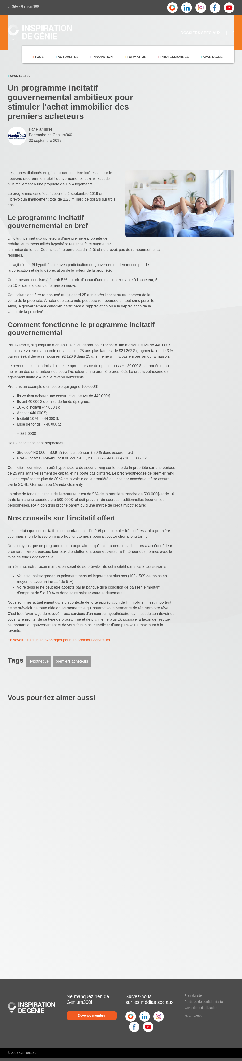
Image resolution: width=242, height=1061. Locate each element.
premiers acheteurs (72, 661)
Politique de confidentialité (204, 1002)
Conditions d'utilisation (201, 1008)
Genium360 (193, 1016)
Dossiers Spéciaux (200, 33)
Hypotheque (38, 661)
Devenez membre (91, 1015)
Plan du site (193, 995)
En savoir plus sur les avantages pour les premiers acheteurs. (59, 640)
